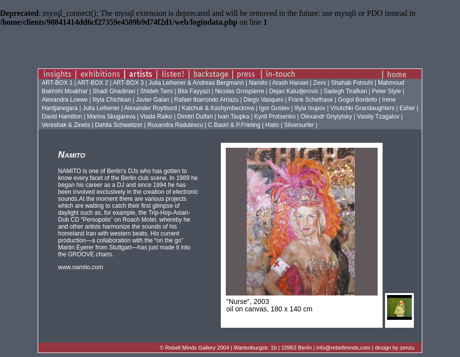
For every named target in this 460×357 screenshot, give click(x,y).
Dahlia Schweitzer (118, 124)
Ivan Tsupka (234, 116)
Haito (272, 124)
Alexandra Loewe (65, 99)
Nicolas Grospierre (239, 91)
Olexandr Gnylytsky (326, 116)
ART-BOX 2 (93, 82)
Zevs (319, 82)
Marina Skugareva (111, 116)
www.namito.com (80, 267)
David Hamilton (62, 116)
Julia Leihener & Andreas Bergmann (196, 82)
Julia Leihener (101, 108)
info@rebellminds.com (344, 348)
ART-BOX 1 (58, 82)
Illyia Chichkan (112, 99)
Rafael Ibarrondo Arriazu (206, 99)
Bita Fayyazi (194, 91)
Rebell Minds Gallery (190, 348)
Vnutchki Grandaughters (362, 108)
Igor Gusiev (274, 108)
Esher (407, 108)
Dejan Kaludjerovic (294, 91)
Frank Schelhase (310, 99)
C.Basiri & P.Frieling (234, 124)
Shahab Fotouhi (352, 82)
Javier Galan (152, 99)
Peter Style (386, 91)
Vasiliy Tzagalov (378, 116)
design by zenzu (395, 348)
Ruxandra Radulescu (175, 124)
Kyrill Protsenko (274, 116)
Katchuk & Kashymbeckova (218, 108)
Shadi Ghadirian (114, 91)
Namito (259, 82)
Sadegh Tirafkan (345, 91)
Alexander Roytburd (150, 108)
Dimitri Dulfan (195, 116)
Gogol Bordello (357, 99)
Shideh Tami (156, 91)
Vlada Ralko (156, 116)
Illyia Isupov (310, 108)
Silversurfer (299, 124)
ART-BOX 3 (129, 82)
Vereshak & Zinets (66, 124)
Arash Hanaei (290, 82)
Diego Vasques (264, 99)
